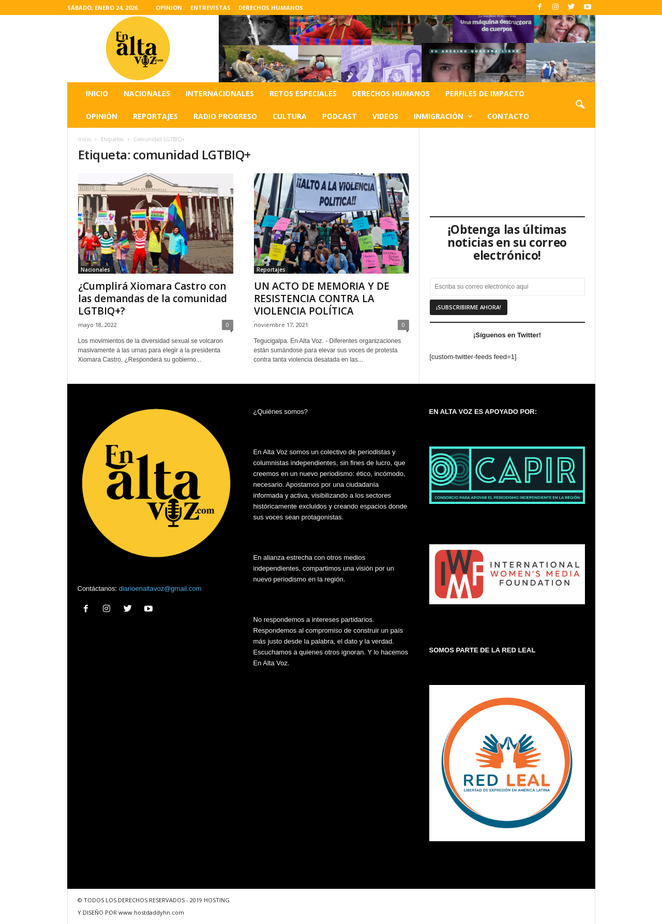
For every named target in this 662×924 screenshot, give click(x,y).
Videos (385, 116)
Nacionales (147, 93)
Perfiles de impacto (484, 93)
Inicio (97, 93)
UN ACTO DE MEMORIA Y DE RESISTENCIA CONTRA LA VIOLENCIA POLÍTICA (321, 298)
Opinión (101, 116)
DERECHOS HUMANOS (270, 7)
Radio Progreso (225, 116)
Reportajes (155, 116)
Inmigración (443, 116)
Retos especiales (303, 93)
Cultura (290, 116)
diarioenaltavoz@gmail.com (160, 588)
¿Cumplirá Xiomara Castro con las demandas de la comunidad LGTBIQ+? (152, 298)
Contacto (508, 116)
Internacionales (220, 93)
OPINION (169, 7)
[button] (579, 105)
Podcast (339, 116)
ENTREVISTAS (210, 7)
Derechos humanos (391, 93)
